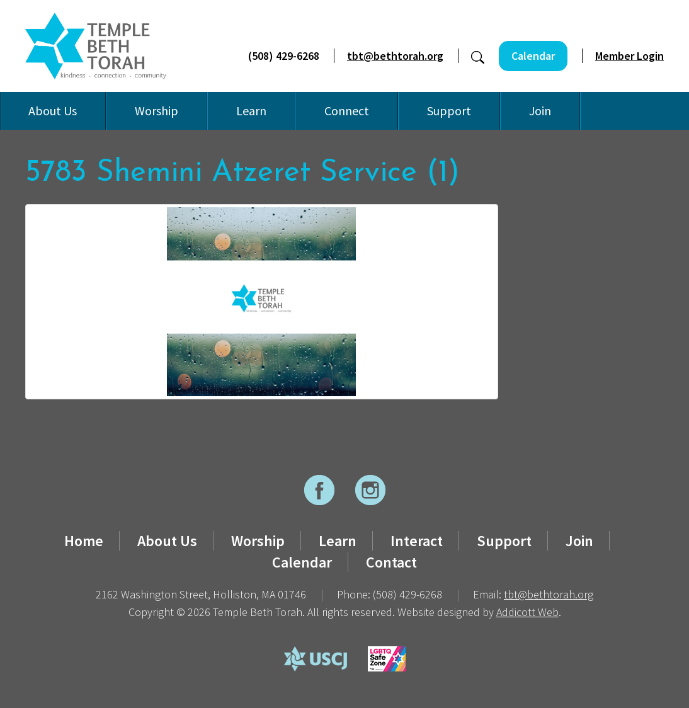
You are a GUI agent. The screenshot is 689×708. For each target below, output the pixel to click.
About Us (52, 110)
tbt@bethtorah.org (395, 56)
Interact (416, 541)
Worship (156, 110)
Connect (346, 110)
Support (449, 110)
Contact (391, 562)
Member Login (629, 56)
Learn (251, 110)
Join (540, 110)
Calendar (533, 56)
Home (83, 541)
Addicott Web (527, 612)
